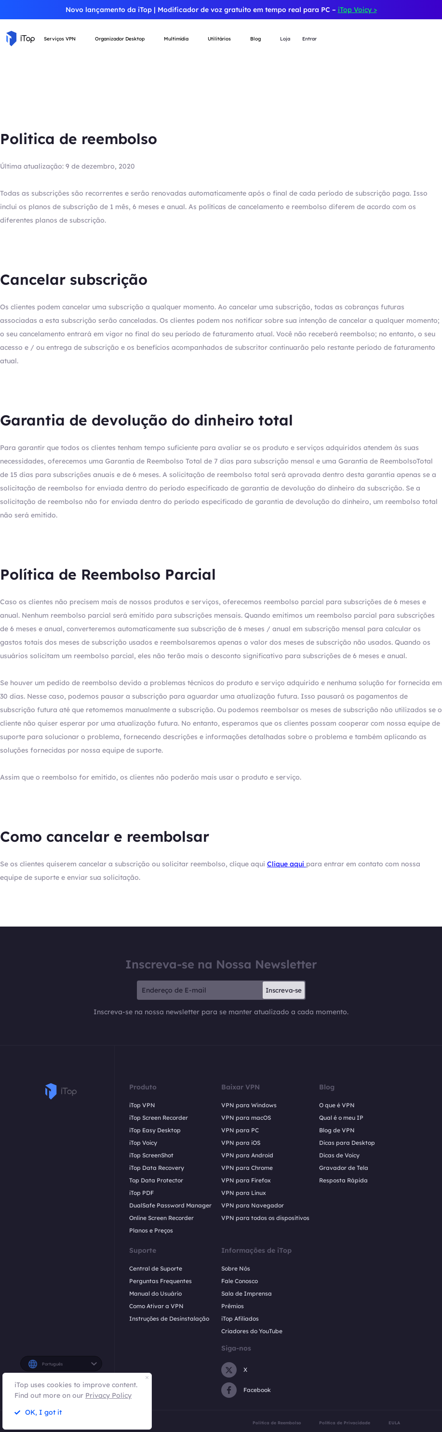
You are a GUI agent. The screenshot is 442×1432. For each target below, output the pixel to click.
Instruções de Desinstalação (169, 1318)
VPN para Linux (243, 1192)
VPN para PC (240, 1130)
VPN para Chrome (247, 1167)
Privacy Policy (108, 1395)
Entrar (309, 39)
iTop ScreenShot (151, 1155)
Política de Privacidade (344, 1422)
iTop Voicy (143, 1142)
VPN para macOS (246, 1117)
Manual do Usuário (155, 1293)
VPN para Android (247, 1155)
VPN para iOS (240, 1142)
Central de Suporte (155, 1268)
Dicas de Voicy (339, 1155)
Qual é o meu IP (341, 1117)
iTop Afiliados (240, 1318)
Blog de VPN (337, 1130)
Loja (285, 39)
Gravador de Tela (343, 1167)
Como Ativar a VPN (156, 1306)
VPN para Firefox (246, 1180)
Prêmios (232, 1306)
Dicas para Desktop (347, 1142)
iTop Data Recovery (156, 1167)
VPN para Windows (249, 1105)
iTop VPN (142, 1105)
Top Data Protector (156, 1180)
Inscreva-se (284, 990)
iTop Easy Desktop (155, 1130)
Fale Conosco (239, 1281)
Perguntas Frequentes (160, 1281)
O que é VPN (337, 1105)
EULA (394, 1422)
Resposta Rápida (343, 1180)
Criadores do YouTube (251, 1331)
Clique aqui (286, 864)
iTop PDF (141, 1192)
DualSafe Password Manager (170, 1205)
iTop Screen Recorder (158, 1117)
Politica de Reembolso (277, 1422)
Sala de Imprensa (246, 1293)
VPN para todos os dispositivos (265, 1217)
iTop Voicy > (357, 9)
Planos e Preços (151, 1230)
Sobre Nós (235, 1268)
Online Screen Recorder (161, 1217)
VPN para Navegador (252, 1205)
